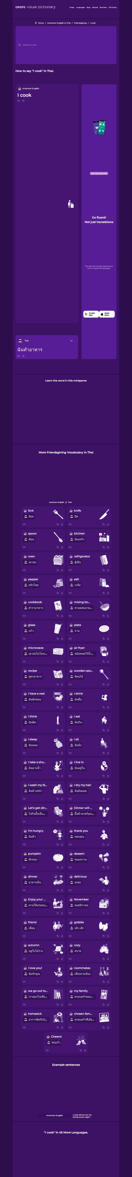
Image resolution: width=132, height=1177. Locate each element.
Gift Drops (113, 7)
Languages (80, 7)
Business (103, 7)
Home (41, 23)
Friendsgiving (80, 23)
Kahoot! (95, 7)
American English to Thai (59, 23)
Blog (88, 7)
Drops (72, 7)
